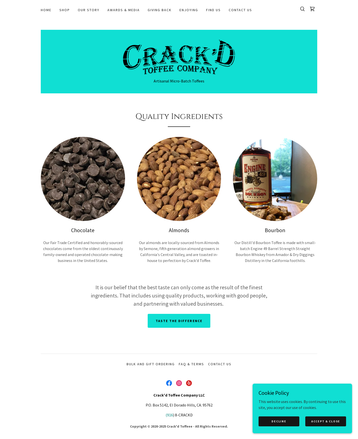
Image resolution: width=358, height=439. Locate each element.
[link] (312, 9)
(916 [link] (169, 414)
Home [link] (46, 10)
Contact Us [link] (240, 10)
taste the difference (179, 321)
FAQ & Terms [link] (191, 364)
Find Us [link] (213, 10)
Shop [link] (64, 10)
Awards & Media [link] (123, 10)
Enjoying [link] (188, 10)
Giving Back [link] (160, 10)
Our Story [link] (88, 10)
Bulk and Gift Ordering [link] (151, 364)
